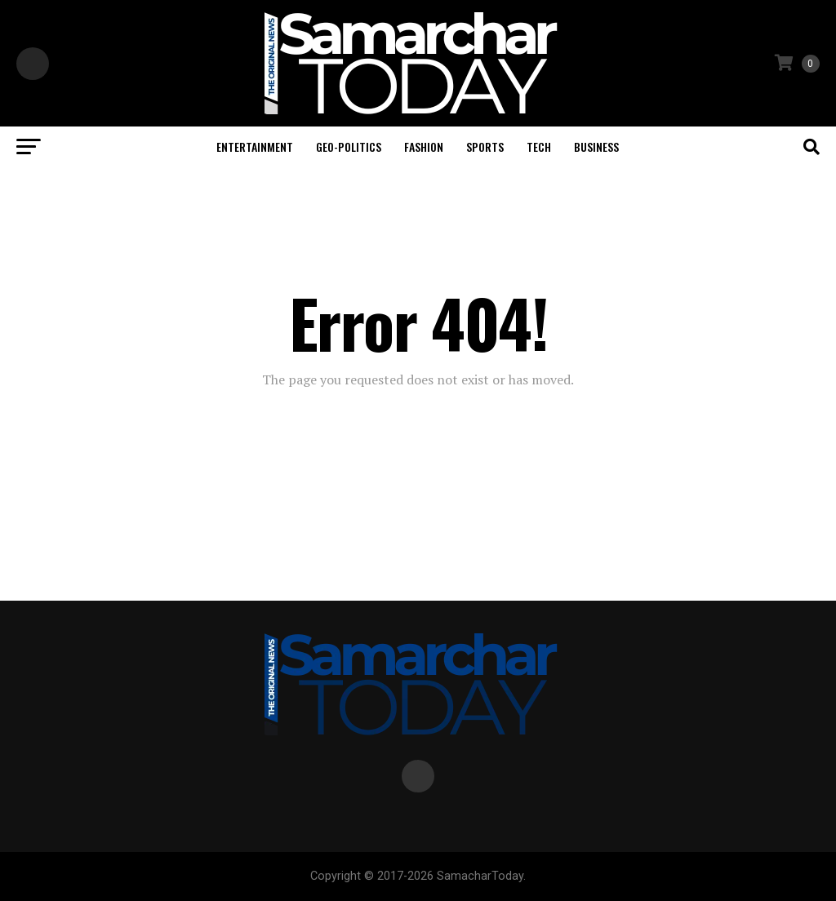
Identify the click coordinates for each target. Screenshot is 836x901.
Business (596, 146)
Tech (539, 146)
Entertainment (254, 146)
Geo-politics (348, 146)
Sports (485, 146)
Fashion (423, 146)
